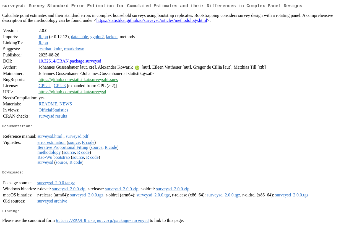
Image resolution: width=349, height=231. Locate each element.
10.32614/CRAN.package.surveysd (69, 62)
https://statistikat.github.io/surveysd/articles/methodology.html (152, 21)
